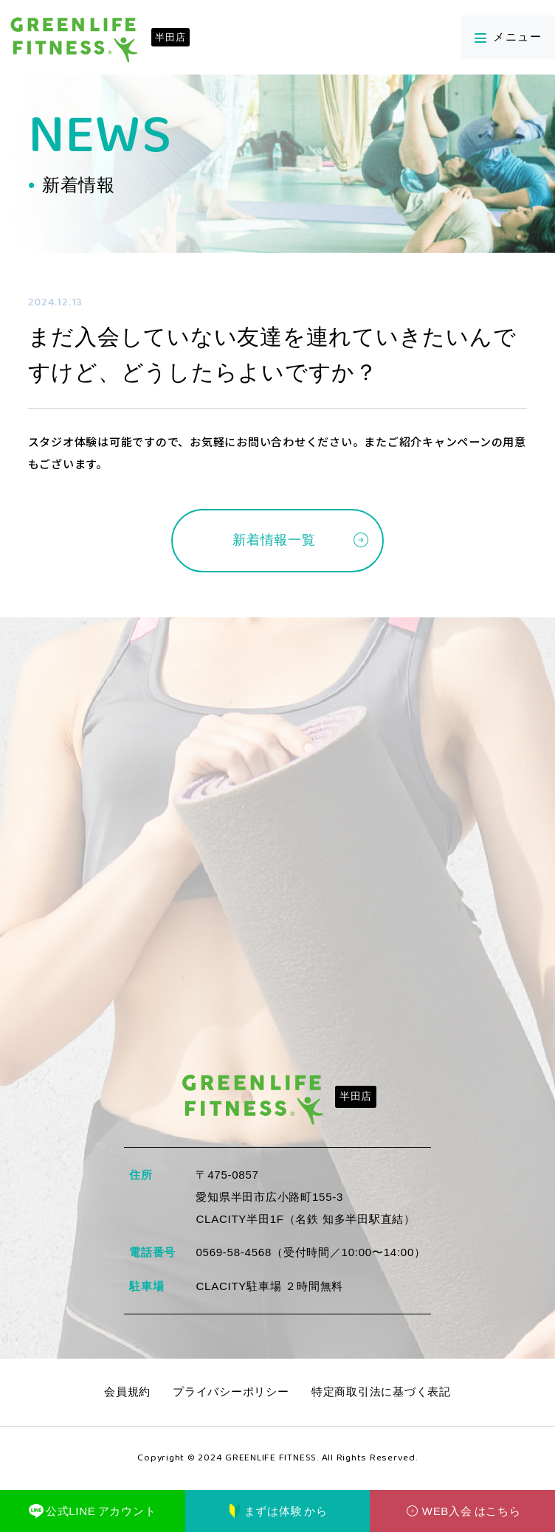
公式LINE (92, 1511)
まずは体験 (277, 1511)
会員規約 (127, 1392)
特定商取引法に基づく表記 (381, 1392)
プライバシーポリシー (231, 1392)
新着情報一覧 (274, 540)
